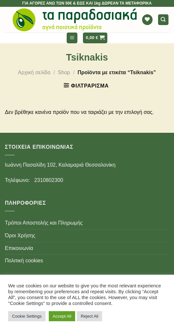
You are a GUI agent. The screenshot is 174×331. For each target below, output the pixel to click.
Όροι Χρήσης (20, 235)
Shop (64, 72)
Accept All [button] (62, 316)
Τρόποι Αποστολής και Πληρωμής (44, 223)
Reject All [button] (89, 316)
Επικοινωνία (19, 248)
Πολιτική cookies (24, 260)
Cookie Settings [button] (27, 316)
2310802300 (48, 180)
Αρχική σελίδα (34, 72)
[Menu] (72, 38)
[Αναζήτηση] (163, 19)
